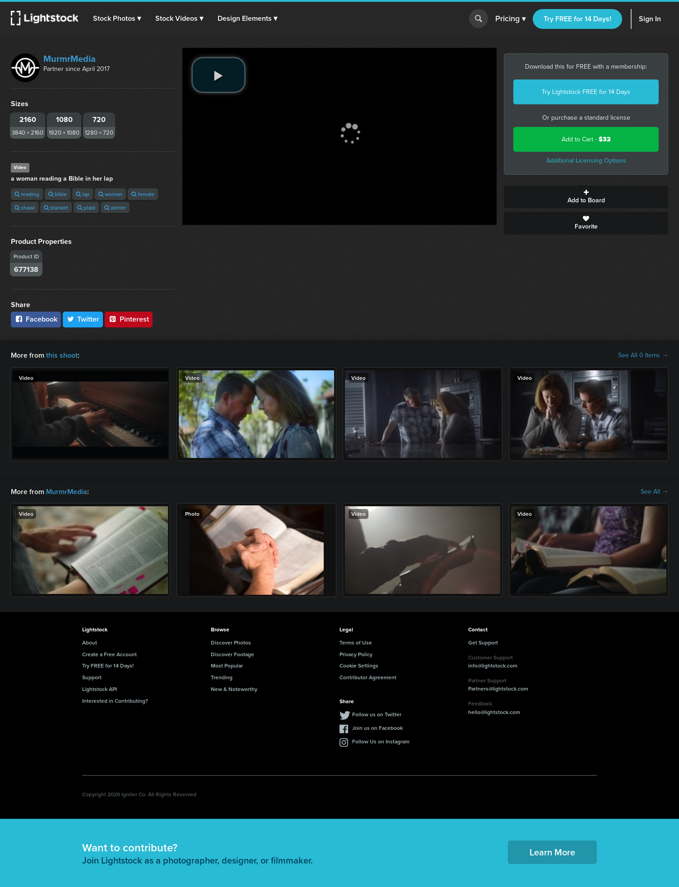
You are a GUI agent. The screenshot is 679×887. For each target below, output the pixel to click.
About (89, 642)
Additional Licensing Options (586, 160)
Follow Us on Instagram (380, 741)
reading (26, 194)
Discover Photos (231, 642)
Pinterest (128, 319)
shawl (24, 207)
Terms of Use (356, 642)
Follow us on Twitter (376, 714)
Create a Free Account (109, 654)
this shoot (62, 355)
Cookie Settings (359, 665)
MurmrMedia (69, 58)
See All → (654, 491)
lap (82, 194)
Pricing (510, 19)
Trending (222, 677)
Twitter (83, 319)
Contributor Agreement (368, 677)
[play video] (218, 75)
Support (92, 677)
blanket (56, 207)
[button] (117, 18)
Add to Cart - (586, 139)
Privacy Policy (356, 654)
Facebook (35, 319)
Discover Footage (232, 654)
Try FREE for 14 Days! (577, 19)
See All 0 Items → (643, 355)
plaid (86, 207)
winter (115, 207)
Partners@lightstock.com (498, 688)
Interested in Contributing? (115, 701)
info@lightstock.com (492, 665)
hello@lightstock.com (494, 712)
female (142, 194)
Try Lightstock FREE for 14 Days (586, 92)
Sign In (650, 19)
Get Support (483, 642)
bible (57, 194)
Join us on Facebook (377, 728)
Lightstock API (99, 689)
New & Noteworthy (234, 689)
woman (110, 194)
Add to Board (586, 197)
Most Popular (227, 665)
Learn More (552, 852)
